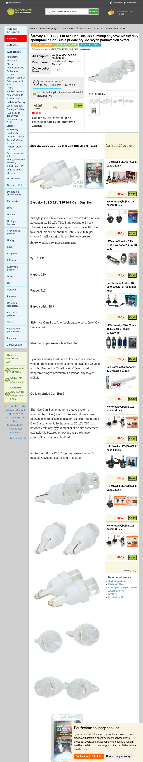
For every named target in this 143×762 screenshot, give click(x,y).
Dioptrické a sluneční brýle (14, 193)
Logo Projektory (15, 105)
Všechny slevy (129, 571)
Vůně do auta (13, 169)
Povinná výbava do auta (15, 141)
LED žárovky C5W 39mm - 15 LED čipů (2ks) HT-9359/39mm (122, 329)
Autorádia (12, 60)
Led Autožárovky (66, 28)
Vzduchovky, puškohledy (13, 330)
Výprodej (12, 38)
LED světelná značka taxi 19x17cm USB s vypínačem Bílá (15, 410)
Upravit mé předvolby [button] (118, 756)
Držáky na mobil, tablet (15, 83)
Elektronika (13, 201)
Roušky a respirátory (12, 304)
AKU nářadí (13, 45)
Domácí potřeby (15, 185)
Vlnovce (11, 173)
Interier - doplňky (15, 91)
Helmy (10, 87)
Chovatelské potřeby (13, 232)
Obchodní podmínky (118, 581)
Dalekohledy (13, 178)
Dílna (10, 208)
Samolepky (12, 129)
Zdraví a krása (14, 344)
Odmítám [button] (97, 756)
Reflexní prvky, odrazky (14, 148)
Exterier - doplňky (16, 77)
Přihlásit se (130, 2)
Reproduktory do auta (15, 154)
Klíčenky (11, 260)
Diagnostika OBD (16, 67)
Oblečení (12, 289)
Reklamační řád (115, 584)
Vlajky (10, 322)
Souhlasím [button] (82, 756)
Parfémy (11, 296)
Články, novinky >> (18, 438)
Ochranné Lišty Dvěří (14, 121)
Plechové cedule (15, 136)
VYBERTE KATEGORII (13, 30)
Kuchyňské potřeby (13, 268)
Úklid (9, 283)
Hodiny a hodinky (11, 222)
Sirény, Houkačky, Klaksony (16, 161)
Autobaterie (13, 57)
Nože (10, 276)
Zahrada (11, 338)
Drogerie (11, 214)
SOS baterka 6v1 (15, 425)
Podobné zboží (115, 597)
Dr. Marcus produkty (12, 72)
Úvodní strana (14, 2)
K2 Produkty (13, 98)
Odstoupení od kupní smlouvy (122, 587)
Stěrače (11, 125)
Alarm (10, 64)
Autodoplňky (50, 28)
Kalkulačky (15, 432)
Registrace (116, 2)
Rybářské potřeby (12, 314)
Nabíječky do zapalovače (13, 114)
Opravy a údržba (15, 109)
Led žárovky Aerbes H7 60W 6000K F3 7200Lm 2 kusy (121, 287)
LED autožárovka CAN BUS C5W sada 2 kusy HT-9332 (122, 245)
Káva (10, 247)
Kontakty (112, 594)
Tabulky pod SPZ (15, 166)
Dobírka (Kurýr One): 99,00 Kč (51, 117)
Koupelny (12, 253)
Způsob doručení (116, 591)
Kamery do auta (15, 95)
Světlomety (12, 133)
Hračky (10, 240)
